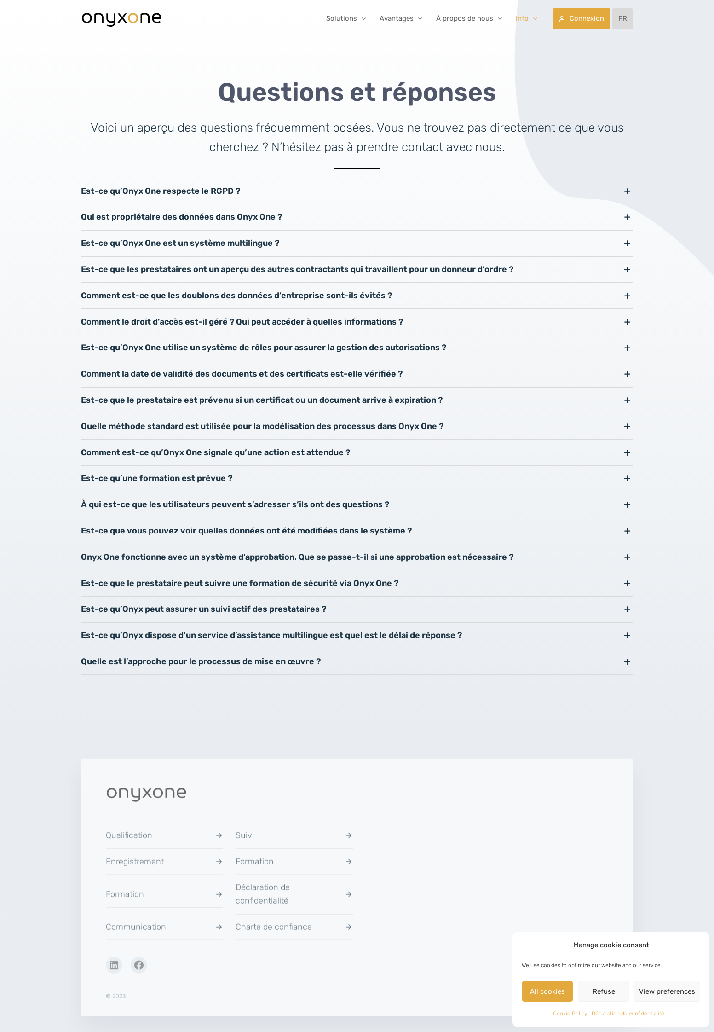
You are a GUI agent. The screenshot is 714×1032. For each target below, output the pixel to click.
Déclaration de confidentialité (628, 1013)
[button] (361, 18)
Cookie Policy (570, 1013)
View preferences (667, 991)
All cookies (547, 991)
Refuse (604, 991)
